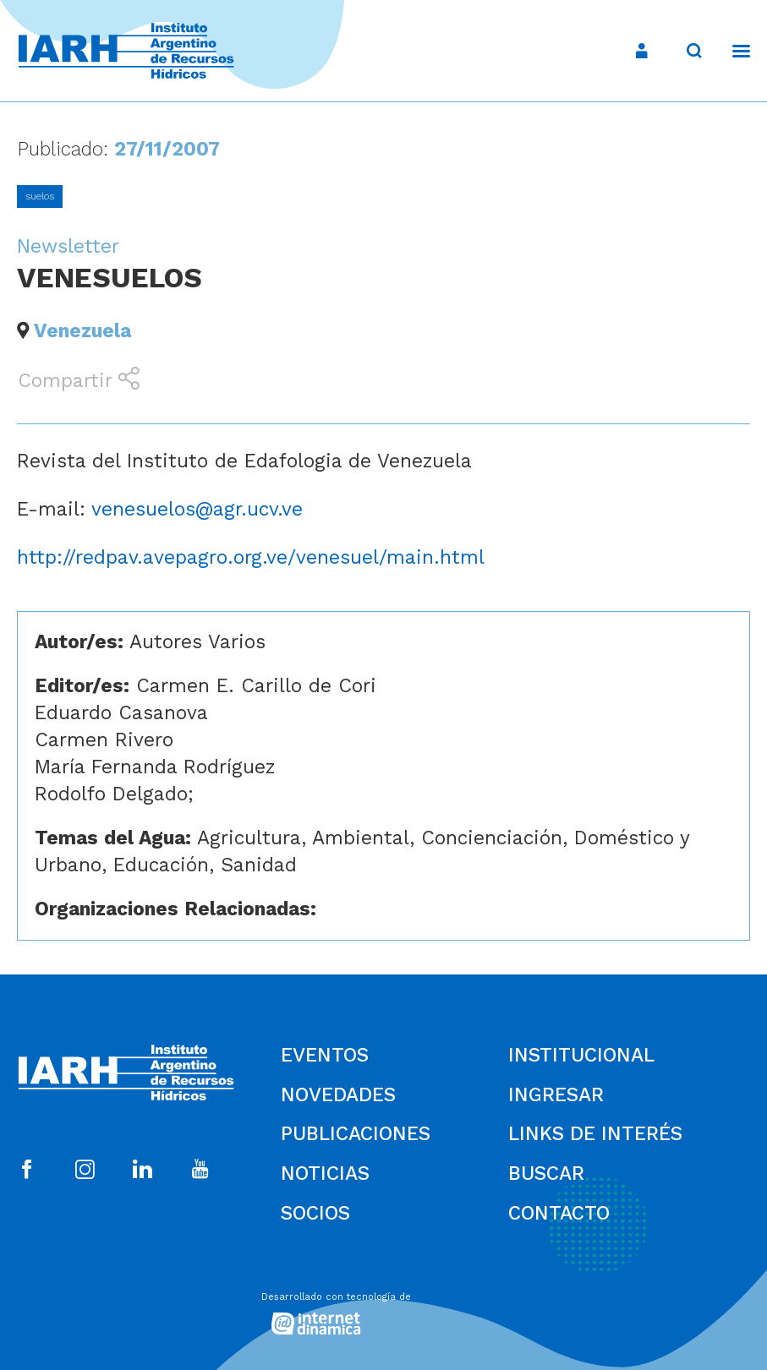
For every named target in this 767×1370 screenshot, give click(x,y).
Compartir (79, 379)
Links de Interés (595, 1133)
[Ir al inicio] (126, 51)
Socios (315, 1213)
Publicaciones (355, 1133)
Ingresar (556, 1094)
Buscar (546, 1173)
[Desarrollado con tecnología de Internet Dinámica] (384, 1309)
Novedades (338, 1094)
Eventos (325, 1055)
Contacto (559, 1213)
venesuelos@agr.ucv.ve (197, 509)
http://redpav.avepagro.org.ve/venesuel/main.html (251, 557)
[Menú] (732, 50)
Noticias (325, 1173)
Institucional (581, 1055)
